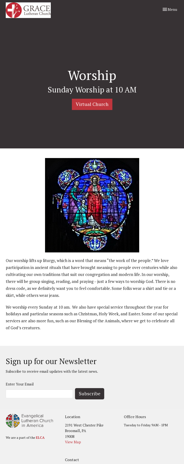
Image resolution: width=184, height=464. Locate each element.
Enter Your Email (20, 384)
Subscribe (89, 393)
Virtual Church (92, 104)
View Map (73, 442)
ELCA (40, 437)
